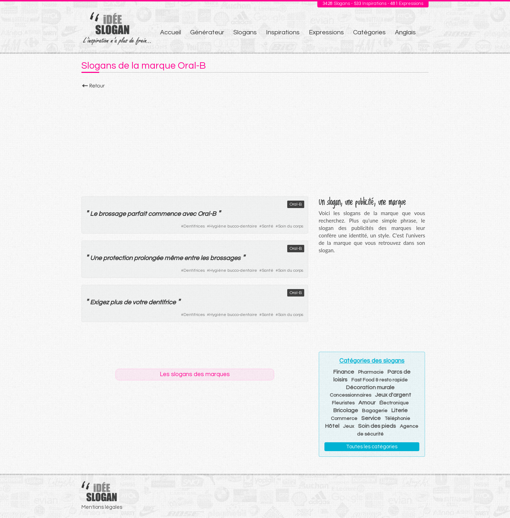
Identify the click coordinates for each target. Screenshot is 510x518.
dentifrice (162, 302)
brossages (225, 258)
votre (139, 302)
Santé (267, 226)
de (127, 302)
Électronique (394, 403)
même (173, 258)
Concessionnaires (350, 395)
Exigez (99, 302)
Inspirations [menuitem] (283, 32)
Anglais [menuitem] (405, 32)
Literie (399, 410)
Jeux (348, 426)
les (204, 258)
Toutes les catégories (371, 446)
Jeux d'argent (393, 395)
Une (96, 258)
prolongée (148, 258)
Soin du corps (290, 226)
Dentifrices (194, 226)
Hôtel (332, 426)
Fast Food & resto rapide (379, 380)
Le (93, 214)
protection (117, 258)
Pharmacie (371, 372)
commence (164, 214)
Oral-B (296, 204)
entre (191, 258)
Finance (343, 372)
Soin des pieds (377, 426)
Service (371, 418)
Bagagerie (374, 410)
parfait (137, 214)
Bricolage (345, 410)
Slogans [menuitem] (245, 32)
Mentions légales (101, 507)
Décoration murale (370, 387)
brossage (112, 214)
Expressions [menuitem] (326, 32)
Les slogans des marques (195, 374)
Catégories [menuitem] (369, 32)
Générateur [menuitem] (207, 32)
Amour (366, 402)
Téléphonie (397, 418)
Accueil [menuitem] (170, 32)
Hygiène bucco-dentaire (233, 226)
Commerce (344, 418)
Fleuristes (343, 403)
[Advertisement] (255, 140)
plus (116, 302)
